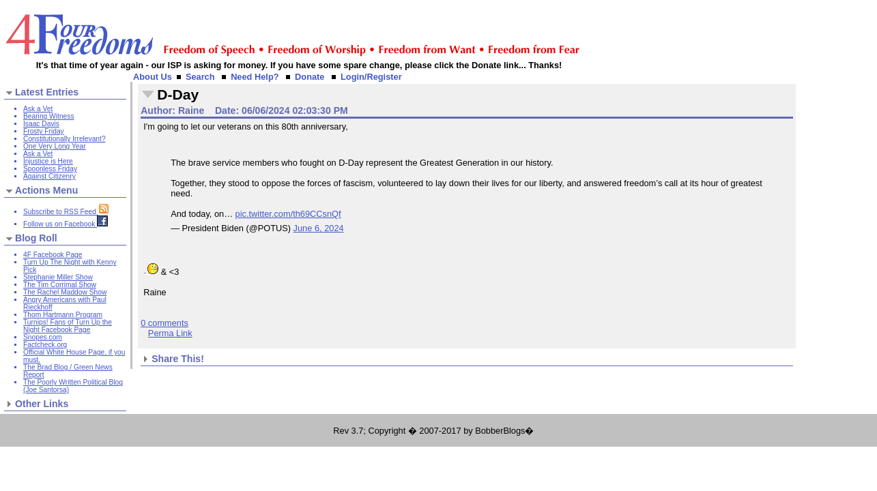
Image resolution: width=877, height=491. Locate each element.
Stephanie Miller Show (58, 277)
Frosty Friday (43, 131)
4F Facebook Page (52, 254)
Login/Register (371, 77)
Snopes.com (42, 337)
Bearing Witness (48, 116)
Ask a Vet (38, 109)
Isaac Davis (41, 124)
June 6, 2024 (318, 228)
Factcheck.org (45, 344)
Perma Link (170, 333)
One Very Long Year (54, 146)
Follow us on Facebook (65, 224)
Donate (309, 77)
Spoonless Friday (50, 169)
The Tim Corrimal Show (59, 284)
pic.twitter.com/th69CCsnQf (288, 214)
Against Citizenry (49, 176)
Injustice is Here (48, 161)
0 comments (164, 323)
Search (200, 77)
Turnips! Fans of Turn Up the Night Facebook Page (67, 325)
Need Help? (254, 77)
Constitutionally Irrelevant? (64, 139)
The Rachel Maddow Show (64, 292)
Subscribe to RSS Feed (66, 211)
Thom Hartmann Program (62, 314)
